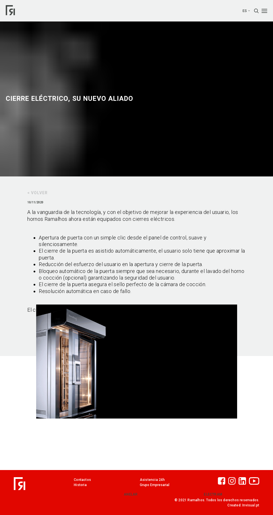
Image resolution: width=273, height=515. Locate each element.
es (246, 11)
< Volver (37, 192)
